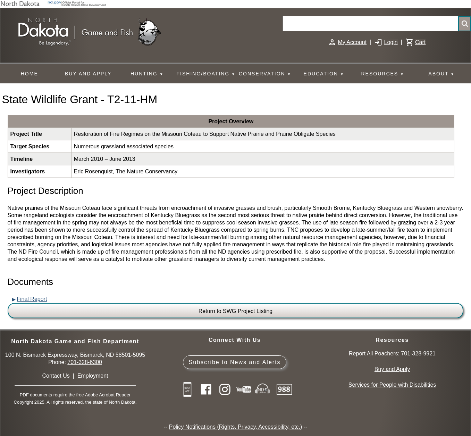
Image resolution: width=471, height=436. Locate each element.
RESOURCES (382, 74)
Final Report (32, 299)
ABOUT (441, 74)
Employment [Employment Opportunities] (92, 376)
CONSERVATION (265, 74)
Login (390, 42)
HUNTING (147, 74)
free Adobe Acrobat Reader (103, 394)
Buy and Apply (392, 369)
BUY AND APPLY (88, 73)
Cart (420, 42)
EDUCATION (324, 74)
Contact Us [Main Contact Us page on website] (56, 376)
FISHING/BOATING (206, 74)
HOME (29, 73)
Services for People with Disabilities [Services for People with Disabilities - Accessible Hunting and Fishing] (392, 385)
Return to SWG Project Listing (235, 311)
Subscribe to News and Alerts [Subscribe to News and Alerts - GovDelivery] (235, 362)
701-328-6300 (84, 362)
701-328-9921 (418, 353)
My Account (352, 42)
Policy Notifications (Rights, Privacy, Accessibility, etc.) (235, 427)
